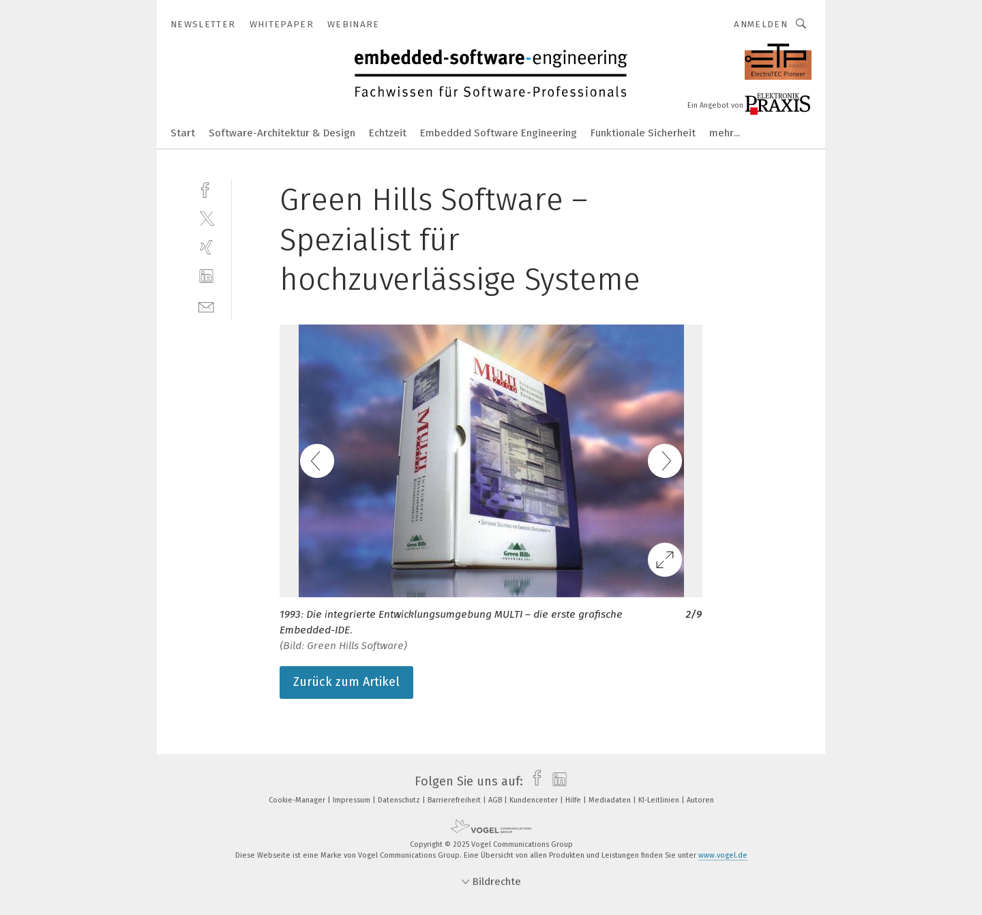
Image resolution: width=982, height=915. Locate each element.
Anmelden (761, 24)
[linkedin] (206, 276)
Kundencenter (534, 800)
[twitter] (206, 217)
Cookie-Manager (298, 800)
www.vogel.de (722, 855)
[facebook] (206, 188)
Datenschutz (400, 800)
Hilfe (574, 800)
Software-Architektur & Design (282, 133)
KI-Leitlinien (659, 800)
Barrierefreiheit (455, 800)
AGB (496, 800)
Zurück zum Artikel (346, 681)
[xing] (206, 247)
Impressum (352, 800)
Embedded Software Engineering (498, 133)
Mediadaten (611, 800)
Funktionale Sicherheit (643, 133)
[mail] (206, 305)
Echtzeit (387, 133)
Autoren (700, 800)
